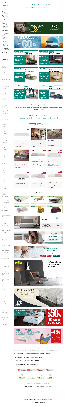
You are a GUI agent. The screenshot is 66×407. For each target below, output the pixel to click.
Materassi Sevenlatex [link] (5, 225)
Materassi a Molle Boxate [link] (5, 191)
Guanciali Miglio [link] (4, 149)
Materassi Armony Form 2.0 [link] (6, 198)
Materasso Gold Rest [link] (5, 252)
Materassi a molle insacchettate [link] (4, 194)
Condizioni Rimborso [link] (5, 324)
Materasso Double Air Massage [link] (5, 239)
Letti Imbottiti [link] (4, 154)
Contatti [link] (3, 74)
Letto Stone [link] (3, 174)
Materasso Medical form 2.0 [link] (6, 260)
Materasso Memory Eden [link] (5, 266)
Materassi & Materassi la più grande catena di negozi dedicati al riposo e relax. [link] (6, 59)
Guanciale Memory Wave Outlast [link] (5, 113)
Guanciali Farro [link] (4, 124)
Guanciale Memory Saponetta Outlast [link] (4, 106)
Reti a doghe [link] (3, 310)
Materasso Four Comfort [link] (5, 250)
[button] (65, 1)
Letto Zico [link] (3, 186)
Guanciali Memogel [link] (4, 145)
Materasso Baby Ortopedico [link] (6, 230)
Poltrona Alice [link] (4, 287)
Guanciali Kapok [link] (4, 133)
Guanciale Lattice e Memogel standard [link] (4, 82)
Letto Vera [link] (3, 181)
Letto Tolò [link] (3, 179)
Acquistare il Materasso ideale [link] (5, 64)
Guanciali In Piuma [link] (4, 131)
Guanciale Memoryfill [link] (5, 115)
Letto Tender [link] (3, 177)
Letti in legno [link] (3, 161)
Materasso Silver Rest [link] (5, 271)
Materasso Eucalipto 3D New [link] (5, 248)
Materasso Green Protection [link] (4, 254)
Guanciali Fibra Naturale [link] (5, 126)
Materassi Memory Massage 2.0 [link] (6, 216)
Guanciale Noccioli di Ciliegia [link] (6, 117)
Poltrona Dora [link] (4, 296)
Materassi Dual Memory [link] (5, 202)
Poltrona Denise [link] (4, 294)
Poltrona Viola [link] (4, 303)
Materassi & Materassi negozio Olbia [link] (5, 72)
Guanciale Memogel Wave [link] (5, 86)
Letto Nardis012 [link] (4, 168)
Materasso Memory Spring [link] (5, 268)
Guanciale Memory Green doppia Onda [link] (5, 96)
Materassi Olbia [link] (4, 218)
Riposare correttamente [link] (5, 315)
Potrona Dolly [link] (4, 308)
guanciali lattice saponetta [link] (5, 142)
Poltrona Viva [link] (4, 305)
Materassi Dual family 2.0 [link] (5, 200)
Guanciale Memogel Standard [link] (4, 84)
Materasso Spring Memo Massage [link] (5, 274)
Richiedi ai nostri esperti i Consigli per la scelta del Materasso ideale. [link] (5, 313)
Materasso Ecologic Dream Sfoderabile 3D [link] (6, 246)
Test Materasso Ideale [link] (5, 317)
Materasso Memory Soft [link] (5, 188)
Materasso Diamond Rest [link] (5, 234)
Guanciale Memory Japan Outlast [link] (5, 101)
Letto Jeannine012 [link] (4, 165)
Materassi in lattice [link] (4, 204)
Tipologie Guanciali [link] (4, 319)
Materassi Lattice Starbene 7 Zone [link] (6, 208)
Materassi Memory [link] (4, 213)
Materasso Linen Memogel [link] (5, 258)
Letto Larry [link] (3, 156)
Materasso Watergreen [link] (5, 277)
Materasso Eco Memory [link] (5, 243)
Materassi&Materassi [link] (5, 322)
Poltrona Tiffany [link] (4, 301)
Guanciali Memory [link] (4, 147)
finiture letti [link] (3, 151)
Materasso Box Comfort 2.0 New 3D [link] (6, 233)
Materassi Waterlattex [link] (5, 228)
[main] (38, 6)
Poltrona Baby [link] (4, 289)
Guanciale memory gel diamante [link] (5, 94)
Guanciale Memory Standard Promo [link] (6, 108)
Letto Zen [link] (3, 184)
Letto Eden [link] (3, 163)
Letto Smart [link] (3, 170)
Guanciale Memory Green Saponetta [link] (5, 99)
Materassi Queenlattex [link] (5, 221)
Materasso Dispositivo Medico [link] (5, 237)
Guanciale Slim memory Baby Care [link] (6, 120)
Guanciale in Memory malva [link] (6, 77)
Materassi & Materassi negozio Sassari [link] (5, 69)
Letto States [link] (3, 172)
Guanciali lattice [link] (4, 138)
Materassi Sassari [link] (4, 223)
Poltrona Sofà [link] (4, 299)
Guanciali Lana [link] (4, 135)
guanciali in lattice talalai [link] (5, 129)
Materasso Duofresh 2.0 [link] (5, 241)
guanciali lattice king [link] (4, 140)
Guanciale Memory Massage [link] (6, 103)
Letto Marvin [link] (3, 158)
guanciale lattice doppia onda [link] (6, 79)
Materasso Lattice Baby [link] (5, 256)
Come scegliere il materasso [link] (6, 62)
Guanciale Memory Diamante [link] (4, 88)
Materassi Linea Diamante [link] (5, 210)
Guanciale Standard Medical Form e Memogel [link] (6, 122)
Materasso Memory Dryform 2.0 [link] (4, 264)
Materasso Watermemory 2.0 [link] (5, 280)
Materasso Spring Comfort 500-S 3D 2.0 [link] (5, 196)
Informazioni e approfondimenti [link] (4, 67)
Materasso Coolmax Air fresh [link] (6, 282)
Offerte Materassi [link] (4, 285)
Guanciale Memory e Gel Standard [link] (5, 91)
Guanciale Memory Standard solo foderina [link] (6, 111)
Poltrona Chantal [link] (4, 292)
